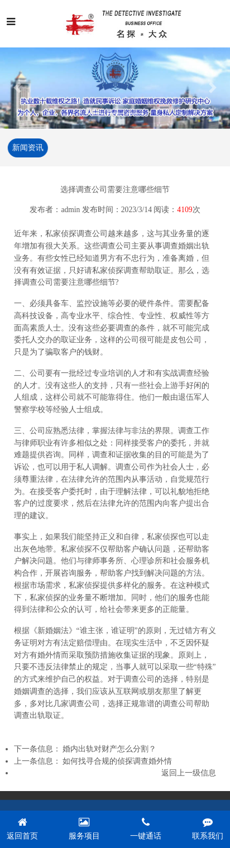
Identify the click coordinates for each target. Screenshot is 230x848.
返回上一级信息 (188, 773)
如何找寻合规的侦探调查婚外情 (117, 762)
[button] (17, 87)
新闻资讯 (27, 147)
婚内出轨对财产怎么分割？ (109, 749)
